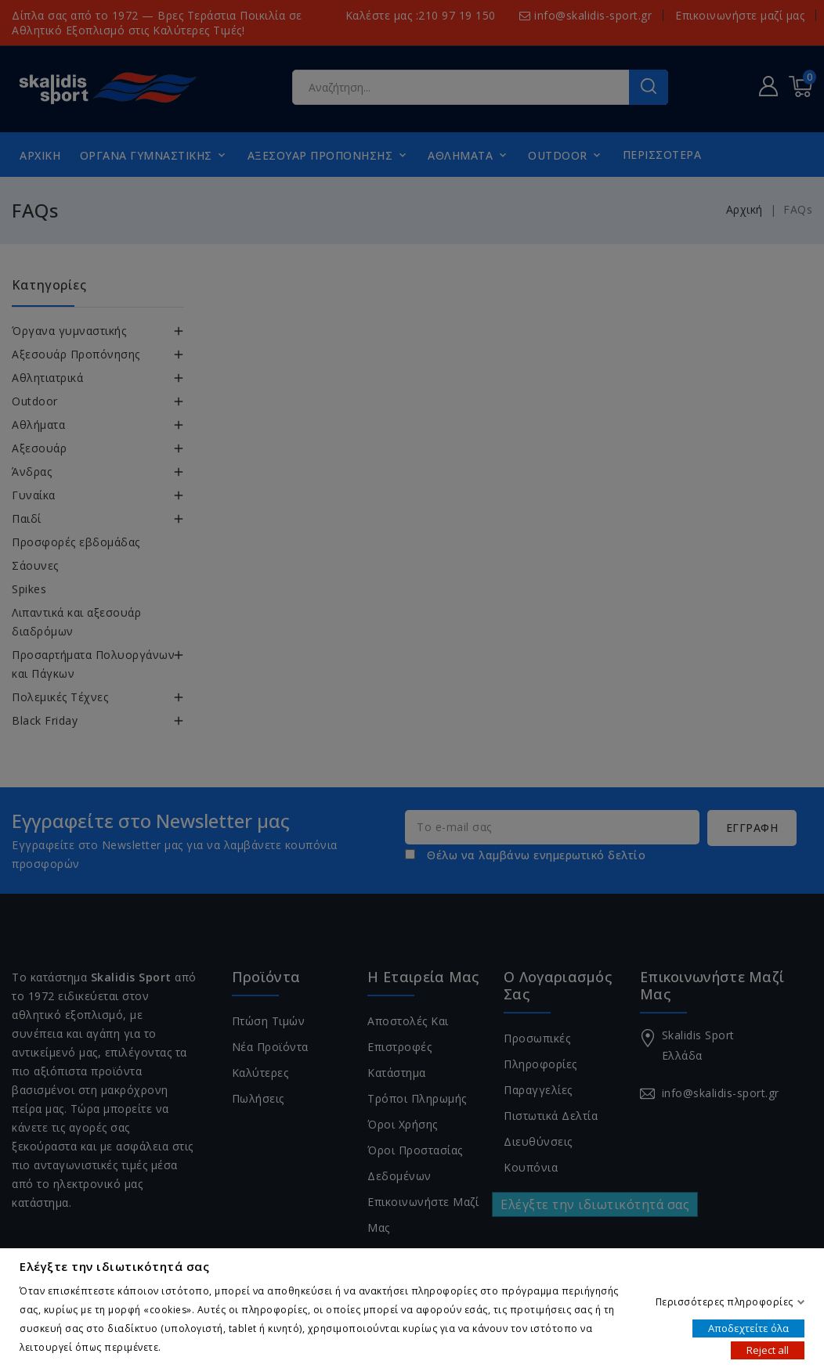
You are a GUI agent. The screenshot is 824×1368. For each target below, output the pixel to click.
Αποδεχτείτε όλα (748, 1327)
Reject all (767, 1349)
